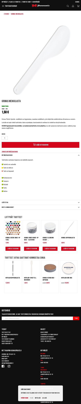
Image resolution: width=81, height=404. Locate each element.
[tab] (40, 155)
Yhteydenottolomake (8, 339)
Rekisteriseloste (7, 341)
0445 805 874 (5, 356)
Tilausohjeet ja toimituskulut (49, 335)
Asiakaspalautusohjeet (47, 337)
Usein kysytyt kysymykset (48, 339)
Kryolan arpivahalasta (12, 278)
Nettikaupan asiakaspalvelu (10, 335)
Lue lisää (44, 398)
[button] (77, 2)
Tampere (42, 384)
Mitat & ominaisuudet (8, 207)
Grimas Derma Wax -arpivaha (49, 279)
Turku (42, 368)
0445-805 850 (44, 363)
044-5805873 (5, 361)
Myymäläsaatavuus (7, 155)
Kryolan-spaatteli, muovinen (30, 279)
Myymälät (5, 2)
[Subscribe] (76, 318)
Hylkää (31, 398)
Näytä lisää (37, 398)
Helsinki (42, 354)
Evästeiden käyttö (7, 343)
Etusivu (6, 14)
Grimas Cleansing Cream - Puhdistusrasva (48, 239)
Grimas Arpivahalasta (68, 238)
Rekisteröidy (44, 332)
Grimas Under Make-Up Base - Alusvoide (31, 239)
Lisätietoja (5, 202)
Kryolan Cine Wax (66, 278)
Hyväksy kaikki (24, 398)
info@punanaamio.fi (7, 363)
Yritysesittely (6, 332)
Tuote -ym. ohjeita (45, 341)
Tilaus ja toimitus (14, 2)
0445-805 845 (44, 379)
